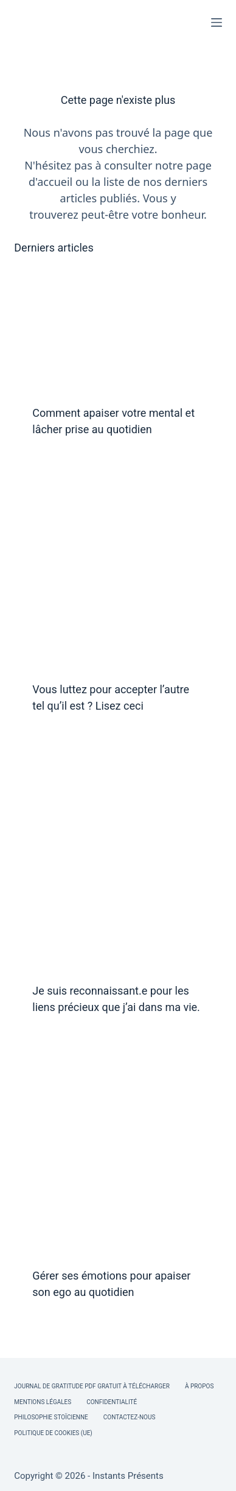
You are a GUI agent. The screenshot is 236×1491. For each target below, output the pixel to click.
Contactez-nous (129, 1417)
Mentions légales (42, 1402)
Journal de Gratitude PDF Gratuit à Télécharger (92, 1386)
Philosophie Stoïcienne (51, 1417)
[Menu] (216, 22)
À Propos (199, 1386)
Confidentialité (111, 1402)
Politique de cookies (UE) (53, 1433)
